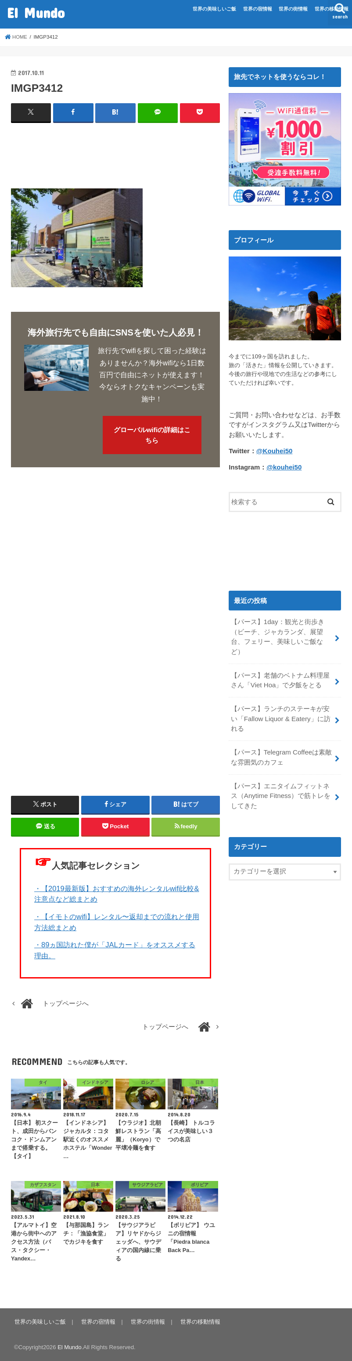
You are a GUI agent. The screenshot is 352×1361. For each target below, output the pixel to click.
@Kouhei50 (274, 451)
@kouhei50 (283, 467)
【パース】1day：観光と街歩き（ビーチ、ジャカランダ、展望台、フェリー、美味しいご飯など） (277, 636)
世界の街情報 (293, 8)
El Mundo (36, 12)
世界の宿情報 (257, 8)
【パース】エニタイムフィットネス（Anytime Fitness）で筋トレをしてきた (280, 792)
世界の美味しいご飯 (214, 8)
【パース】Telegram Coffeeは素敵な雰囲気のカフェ (281, 754)
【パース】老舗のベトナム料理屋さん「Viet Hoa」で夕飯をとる (280, 679)
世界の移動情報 (331, 8)
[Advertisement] (170, 152)
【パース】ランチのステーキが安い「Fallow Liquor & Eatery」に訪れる (280, 717)
